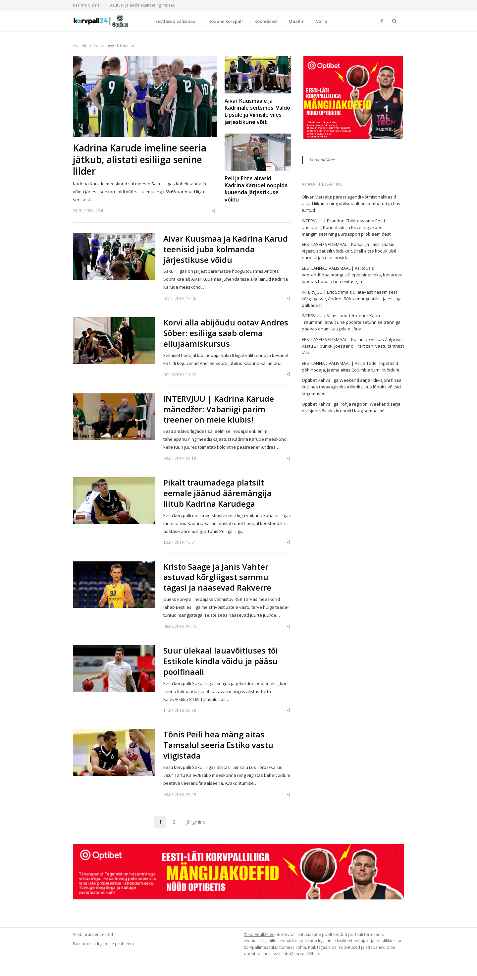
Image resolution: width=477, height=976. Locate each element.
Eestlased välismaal (176, 21)
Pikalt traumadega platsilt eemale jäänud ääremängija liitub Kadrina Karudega (217, 493)
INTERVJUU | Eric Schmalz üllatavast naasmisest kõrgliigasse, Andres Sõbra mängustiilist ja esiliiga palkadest (351, 298)
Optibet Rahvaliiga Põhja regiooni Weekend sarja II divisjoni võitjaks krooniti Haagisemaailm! (352, 407)
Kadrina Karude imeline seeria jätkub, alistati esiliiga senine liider (139, 159)
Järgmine (195, 822)
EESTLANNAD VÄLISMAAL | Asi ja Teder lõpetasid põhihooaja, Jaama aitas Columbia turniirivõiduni (350, 366)
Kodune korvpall (225, 21)
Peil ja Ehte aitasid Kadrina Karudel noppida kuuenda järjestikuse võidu (256, 189)
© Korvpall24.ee (259, 934)
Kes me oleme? (87, 5)
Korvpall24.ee (322, 160)
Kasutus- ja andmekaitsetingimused (142, 5)
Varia (321, 21)
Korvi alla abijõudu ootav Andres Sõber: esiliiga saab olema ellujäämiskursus (225, 333)
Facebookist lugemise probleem (103, 943)
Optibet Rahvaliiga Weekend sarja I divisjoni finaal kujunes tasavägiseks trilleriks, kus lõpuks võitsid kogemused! (352, 386)
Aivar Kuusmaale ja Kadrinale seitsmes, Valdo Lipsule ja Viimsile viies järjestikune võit (257, 111)
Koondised (265, 21)
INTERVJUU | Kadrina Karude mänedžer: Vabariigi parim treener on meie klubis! (218, 409)
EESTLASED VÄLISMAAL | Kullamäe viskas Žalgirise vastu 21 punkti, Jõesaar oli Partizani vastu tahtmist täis (353, 346)
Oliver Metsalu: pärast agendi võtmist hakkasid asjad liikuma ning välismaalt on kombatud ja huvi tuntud (351, 203)
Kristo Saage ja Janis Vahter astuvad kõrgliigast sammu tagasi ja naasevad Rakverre (217, 577)
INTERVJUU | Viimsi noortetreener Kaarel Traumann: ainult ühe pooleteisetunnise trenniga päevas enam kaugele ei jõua (351, 322)
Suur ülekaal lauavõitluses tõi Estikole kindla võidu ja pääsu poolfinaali (220, 661)
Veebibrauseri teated (93, 934)
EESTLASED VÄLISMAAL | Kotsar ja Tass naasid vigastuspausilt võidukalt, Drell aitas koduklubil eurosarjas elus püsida (349, 250)
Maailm (296, 21)
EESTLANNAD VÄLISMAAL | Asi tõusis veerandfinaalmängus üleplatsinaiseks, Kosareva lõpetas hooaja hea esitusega (352, 274)
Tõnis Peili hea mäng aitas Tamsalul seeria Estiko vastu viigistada (218, 745)
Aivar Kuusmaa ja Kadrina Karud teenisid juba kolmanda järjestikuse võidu (225, 249)
